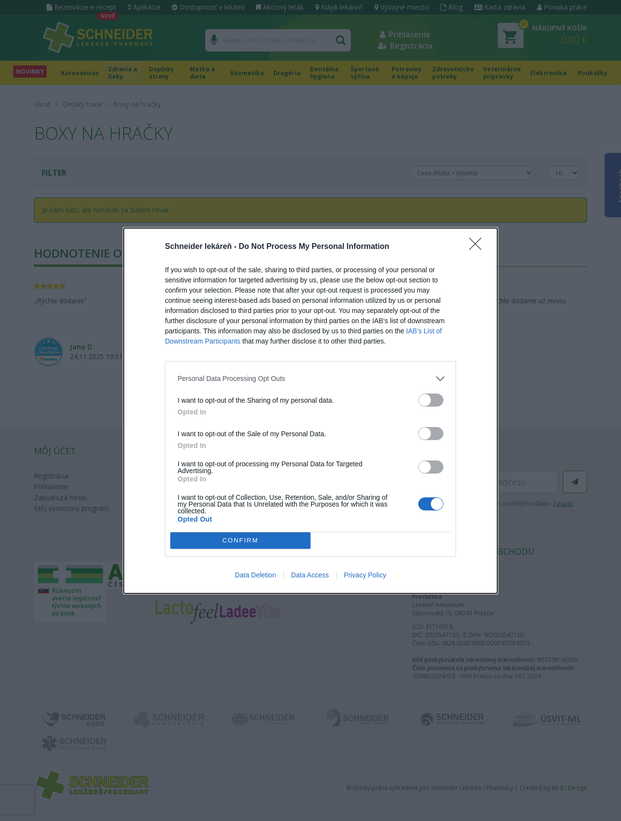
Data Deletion (255, 575)
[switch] (430, 400)
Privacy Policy (365, 575)
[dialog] (310, 410)
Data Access (310, 575)
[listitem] (310, 379)
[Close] (478, 247)
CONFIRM (240, 540)
